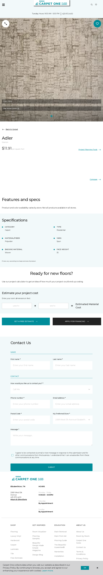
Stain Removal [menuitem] (60, 532)
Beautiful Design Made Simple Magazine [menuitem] (38, 546)
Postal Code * (15, 414)
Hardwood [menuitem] (14, 540)
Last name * (58, 359)
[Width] (53, 306)
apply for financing (77, 321)
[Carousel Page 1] (51, 116)
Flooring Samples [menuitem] (36, 537)
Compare (95, 179)
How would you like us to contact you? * (26, 383)
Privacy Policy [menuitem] (82, 558)
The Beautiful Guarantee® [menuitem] (60, 546)
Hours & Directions (18, 499)
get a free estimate (26, 321)
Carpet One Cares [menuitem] (81, 541)
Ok (85, 568)
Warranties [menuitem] (59, 552)
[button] (91, 4)
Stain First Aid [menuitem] (60, 536)
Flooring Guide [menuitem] (60, 540)
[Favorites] (96, 4)
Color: (7, 101)
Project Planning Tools (89, 149)
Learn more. (47, 571)
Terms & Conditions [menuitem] (81, 553)
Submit (51, 467)
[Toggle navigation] (3, 4)
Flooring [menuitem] (14, 532)
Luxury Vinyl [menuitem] (15, 536)
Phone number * (17, 398)
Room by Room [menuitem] (82, 536)
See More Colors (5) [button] (11, 108)
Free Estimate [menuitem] (16, 558)
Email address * (59, 398)
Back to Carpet (10, 129)
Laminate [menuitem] (14, 549)
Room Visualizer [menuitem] (39, 532)
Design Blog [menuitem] (37, 555)
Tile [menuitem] (12, 554)
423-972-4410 (67, 14)
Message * (14, 429)
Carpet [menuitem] (13, 545)
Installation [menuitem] (59, 556)
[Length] (17, 306)
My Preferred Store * (61, 414)
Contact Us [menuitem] (81, 547)
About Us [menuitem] (80, 532)
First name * (15, 359)
